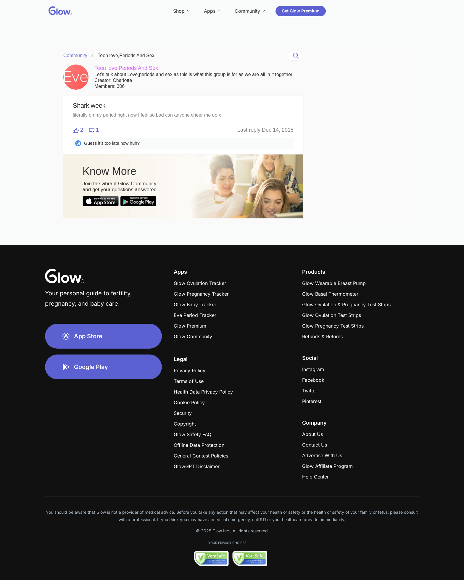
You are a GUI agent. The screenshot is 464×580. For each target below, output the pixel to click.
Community (75, 55)
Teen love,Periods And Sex (126, 55)
